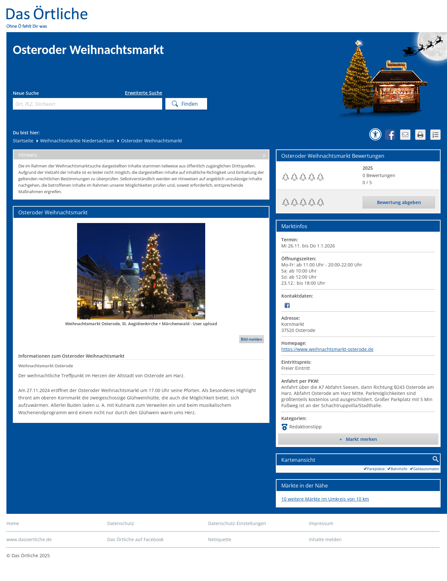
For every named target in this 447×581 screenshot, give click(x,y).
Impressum (321, 523)
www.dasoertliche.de (29, 539)
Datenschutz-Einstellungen (237, 523)
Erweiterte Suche (143, 93)
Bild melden (251, 339)
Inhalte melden (325, 539)
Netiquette (219, 539)
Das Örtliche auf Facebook (135, 539)
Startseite (23, 141)
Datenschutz (120, 523)
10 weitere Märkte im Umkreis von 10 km (325, 499)
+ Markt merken (358, 439)
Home (12, 523)
